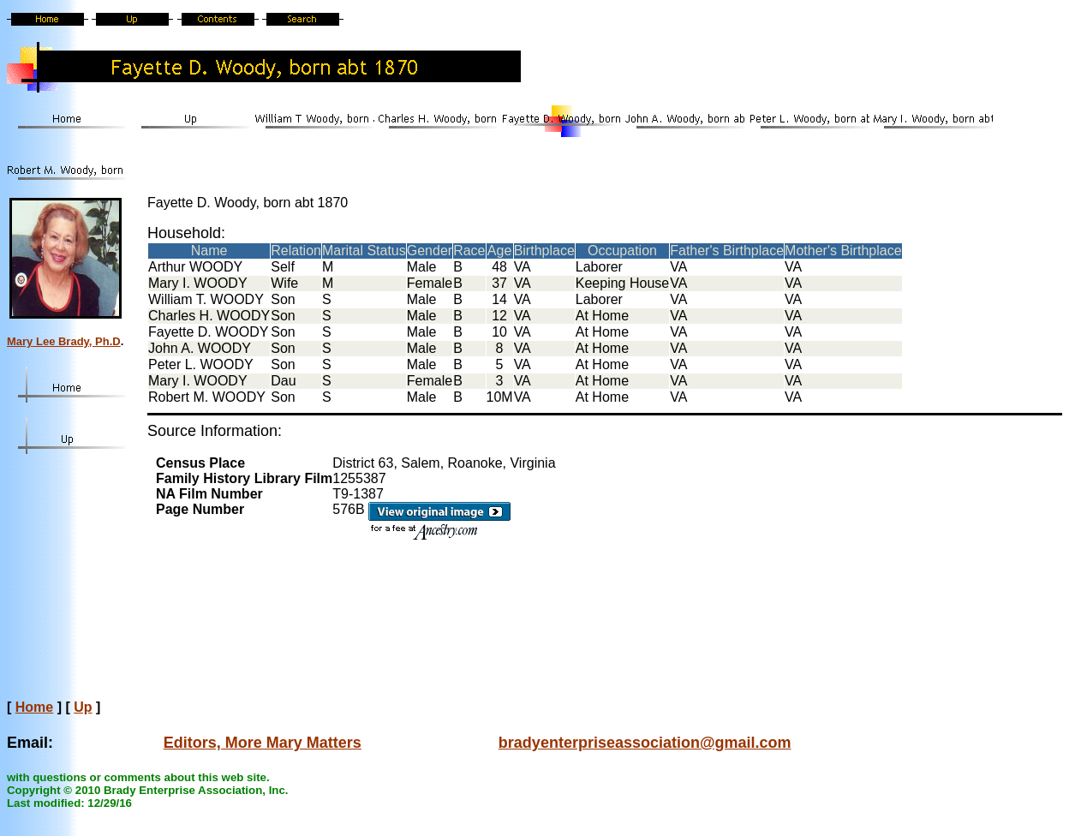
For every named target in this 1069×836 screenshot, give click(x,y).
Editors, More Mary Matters (262, 742)
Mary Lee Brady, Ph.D (64, 341)
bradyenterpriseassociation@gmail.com (645, 742)
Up (83, 707)
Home (34, 707)
